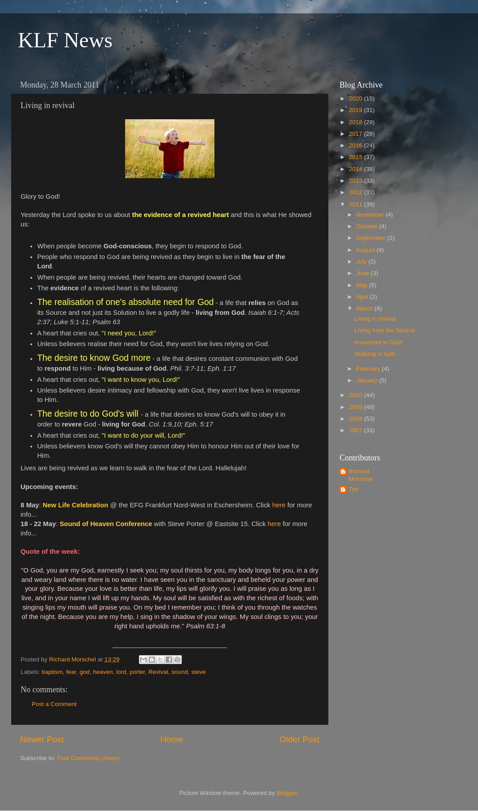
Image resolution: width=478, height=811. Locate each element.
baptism (52, 672)
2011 (356, 204)
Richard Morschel (360, 475)
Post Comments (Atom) (88, 758)
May (362, 285)
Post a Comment (54, 704)
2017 (356, 133)
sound (180, 672)
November (371, 214)
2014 (356, 169)
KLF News (65, 40)
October (367, 226)
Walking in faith (375, 354)
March (365, 308)
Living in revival (375, 318)
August (366, 250)
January (367, 380)
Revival (158, 672)
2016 (356, 145)
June (363, 273)
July (362, 261)
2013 (356, 180)
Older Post (299, 739)
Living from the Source (385, 330)
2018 (356, 122)
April (363, 296)
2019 (356, 110)
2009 (356, 407)
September (371, 237)
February (369, 368)
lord (121, 672)
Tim (353, 489)
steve (198, 672)
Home (171, 739)
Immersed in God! (379, 342)
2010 (356, 395)
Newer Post (42, 739)
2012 (356, 192)
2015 (356, 157)
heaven (103, 672)
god (85, 672)
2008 (356, 418)
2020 (356, 98)
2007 (356, 430)
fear (71, 672)
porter (137, 672)
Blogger (287, 793)
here (278, 505)
